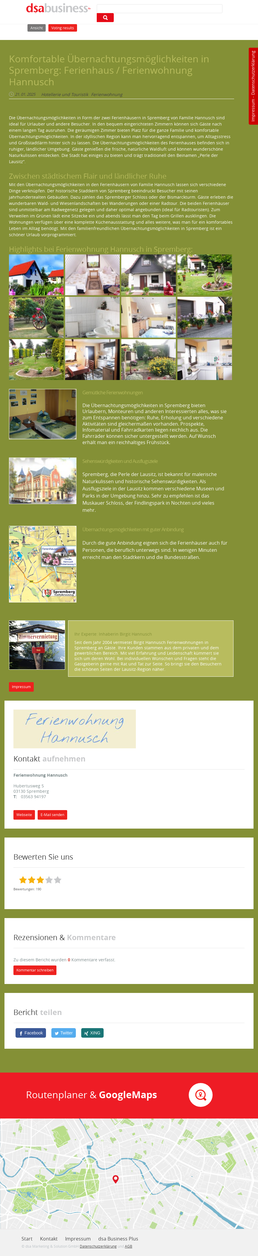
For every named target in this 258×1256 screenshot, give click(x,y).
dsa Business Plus (118, 1238)
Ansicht (38, 27)
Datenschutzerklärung (253, 73)
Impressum (253, 110)
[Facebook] (31, 1033)
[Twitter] (63, 1033)
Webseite (24, 814)
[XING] (92, 1033)
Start (27, 1238)
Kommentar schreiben (34, 970)
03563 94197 (33, 796)
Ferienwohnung (106, 94)
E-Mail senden (52, 814)
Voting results (62, 28)
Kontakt (49, 1238)
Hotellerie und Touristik (64, 94)
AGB (128, 1246)
